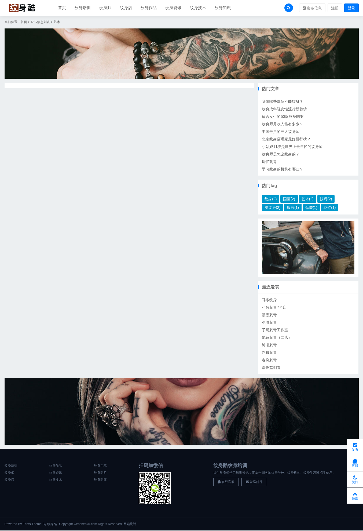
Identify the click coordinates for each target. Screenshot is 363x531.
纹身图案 (100, 480)
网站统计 (129, 524)
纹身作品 (149, 8)
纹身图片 (100, 473)
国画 (289, 199)
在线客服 (226, 482)
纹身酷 (52, 524)
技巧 (326, 199)
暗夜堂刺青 (271, 368)
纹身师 (105, 8)
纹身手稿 (100, 466)
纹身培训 (83, 8)
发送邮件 (254, 482)
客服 (355, 462)
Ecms (27, 524)
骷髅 (311, 208)
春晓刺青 (269, 360)
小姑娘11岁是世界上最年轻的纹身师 (292, 147)
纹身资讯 (173, 8)
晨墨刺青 (269, 315)
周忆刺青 (269, 162)
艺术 (308, 199)
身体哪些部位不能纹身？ (282, 102)
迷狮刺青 (269, 353)
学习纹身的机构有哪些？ (282, 169)
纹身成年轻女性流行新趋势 (284, 109)
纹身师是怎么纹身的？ (280, 154)
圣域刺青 (269, 323)
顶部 (355, 495)
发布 (355, 445)
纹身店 (126, 8)
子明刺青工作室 (275, 330)
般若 (293, 208)
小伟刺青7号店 (274, 307)
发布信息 (312, 8)
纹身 (271, 199)
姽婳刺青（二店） (277, 338)
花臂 (330, 208)
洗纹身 (272, 208)
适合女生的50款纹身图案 (283, 117)
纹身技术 (198, 8)
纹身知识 (223, 8)
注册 (335, 8)
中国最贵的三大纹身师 (280, 132)
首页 (62, 8)
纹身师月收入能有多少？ (282, 124)
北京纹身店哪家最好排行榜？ (286, 139)
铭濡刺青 (269, 345)
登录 (351, 8)
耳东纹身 (269, 300)
